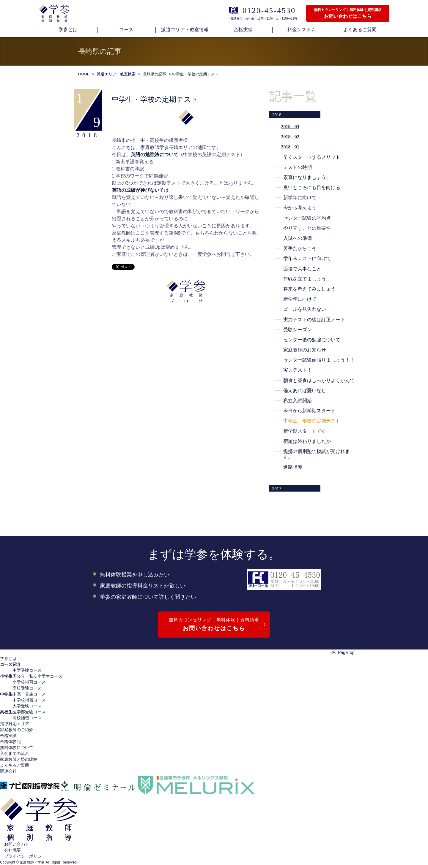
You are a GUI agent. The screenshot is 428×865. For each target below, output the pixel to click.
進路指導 (292, 467)
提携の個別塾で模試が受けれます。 (316, 454)
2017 (276, 489)
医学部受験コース (29, 711)
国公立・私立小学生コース (37, 676)
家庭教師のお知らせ (304, 349)
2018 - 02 (290, 136)
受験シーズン (297, 329)
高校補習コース (27, 717)
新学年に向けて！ (302, 197)
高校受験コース (27, 688)
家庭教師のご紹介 (16, 729)
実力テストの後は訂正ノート (314, 319)
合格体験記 (10, 741)
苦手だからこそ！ (302, 248)
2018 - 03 (290, 126)
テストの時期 (297, 167)
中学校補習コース (29, 700)
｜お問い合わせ (14, 844)
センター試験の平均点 (307, 218)
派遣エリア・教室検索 (116, 74)
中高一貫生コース (29, 694)
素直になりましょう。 (307, 177)
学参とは (8, 658)
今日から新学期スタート (309, 410)
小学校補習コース (29, 682)
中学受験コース (27, 670)
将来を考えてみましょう (309, 288)
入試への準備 (297, 238)
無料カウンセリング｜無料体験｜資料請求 (214, 625)
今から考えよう (300, 207)
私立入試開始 (297, 400)
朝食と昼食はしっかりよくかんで (319, 380)
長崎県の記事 (154, 74)
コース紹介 (10, 664)
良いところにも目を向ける (311, 187)
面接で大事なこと (302, 268)
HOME (84, 74)
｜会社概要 (10, 850)
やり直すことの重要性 (307, 228)
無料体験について (16, 747)
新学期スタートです (304, 431)
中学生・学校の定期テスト (311, 420)
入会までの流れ (14, 753)
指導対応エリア (14, 723)
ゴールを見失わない (304, 309)
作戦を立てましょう (304, 278)
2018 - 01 (290, 146)
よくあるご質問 (14, 765)
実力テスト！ (297, 370)
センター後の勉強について (311, 339)
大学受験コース (27, 706)
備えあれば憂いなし (304, 390)
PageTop (342, 652)
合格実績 (8, 735)
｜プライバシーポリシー (23, 856)
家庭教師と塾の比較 (18, 759)
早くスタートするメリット (311, 157)
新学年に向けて (300, 299)
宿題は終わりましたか (307, 441)
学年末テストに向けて (307, 258)
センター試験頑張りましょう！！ (319, 359)
